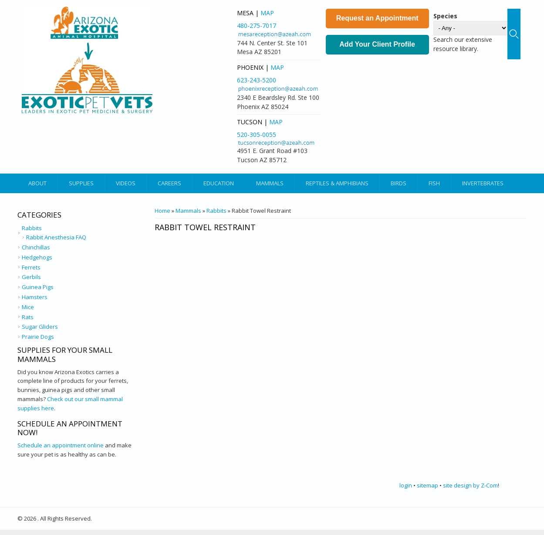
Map (267, 13)
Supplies (81, 183)
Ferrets (31, 267)
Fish (434, 183)
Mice (28, 307)
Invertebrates (482, 183)
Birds (398, 183)
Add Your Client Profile (377, 44)
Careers (169, 183)
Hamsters (34, 297)
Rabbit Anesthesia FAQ (56, 237)
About (37, 183)
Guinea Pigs (38, 287)
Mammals (270, 183)
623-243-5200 (256, 80)
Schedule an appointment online (60, 445)
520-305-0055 (256, 134)
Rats (28, 317)
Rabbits (216, 211)
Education (218, 183)
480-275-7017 (256, 25)
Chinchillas (36, 247)
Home (162, 211)
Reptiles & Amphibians (337, 183)
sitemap (427, 485)
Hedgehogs (37, 257)
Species (445, 16)
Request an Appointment (377, 18)
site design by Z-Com (470, 485)
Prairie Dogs (38, 337)
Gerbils (31, 277)
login (405, 485)
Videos (125, 183)
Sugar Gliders (40, 327)
